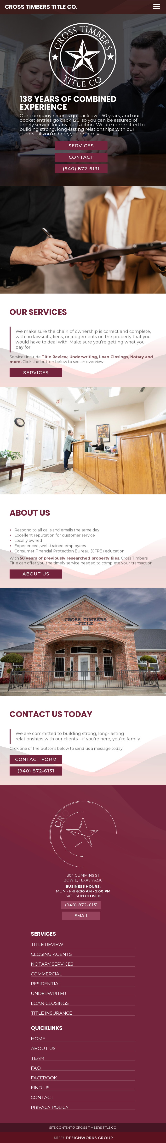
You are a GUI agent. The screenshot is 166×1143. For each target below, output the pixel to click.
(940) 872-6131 (81, 168)
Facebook (44, 1078)
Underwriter (48, 993)
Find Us (40, 1087)
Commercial (46, 974)
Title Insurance (51, 1013)
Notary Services (52, 964)
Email (81, 915)
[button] (157, 7)
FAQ (36, 1068)
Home (38, 1038)
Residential (46, 983)
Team (37, 1058)
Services (81, 145)
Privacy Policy (50, 1107)
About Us (43, 1048)
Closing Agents (51, 954)
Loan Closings (50, 1003)
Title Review (47, 944)
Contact (81, 157)
